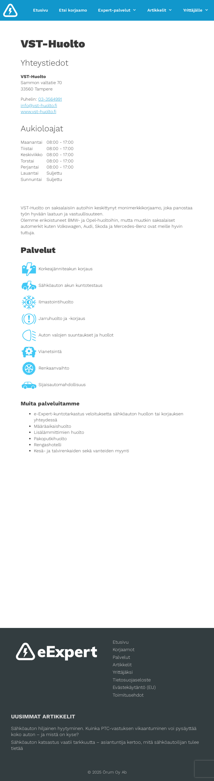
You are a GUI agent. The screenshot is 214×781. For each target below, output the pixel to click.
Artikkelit (162, 10)
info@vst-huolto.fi (39, 105)
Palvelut (121, 657)
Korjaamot (123, 649)
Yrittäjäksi (123, 672)
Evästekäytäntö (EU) (134, 687)
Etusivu (40, 10)
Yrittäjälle (198, 10)
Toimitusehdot (128, 695)
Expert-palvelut (120, 10)
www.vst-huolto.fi (38, 111)
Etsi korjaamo (73, 10)
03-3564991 (50, 99)
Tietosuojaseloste (132, 680)
